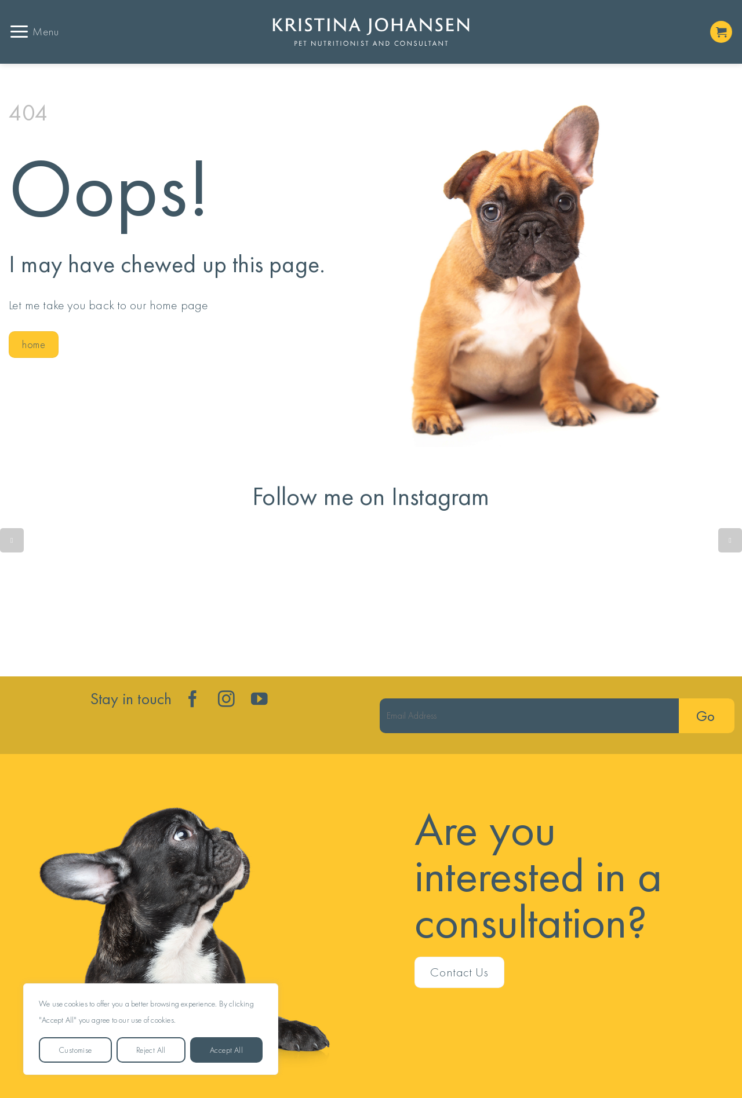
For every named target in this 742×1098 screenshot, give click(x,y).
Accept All (226, 1050)
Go (705, 716)
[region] (150, 1029)
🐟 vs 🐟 (69, 597)
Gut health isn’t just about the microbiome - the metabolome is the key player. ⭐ (521, 597)
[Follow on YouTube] (259, 700)
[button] (34, 31)
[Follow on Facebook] (192, 700)
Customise (75, 1050)
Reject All (151, 1050)
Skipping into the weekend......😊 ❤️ (672, 597)
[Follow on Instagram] (226, 700)
